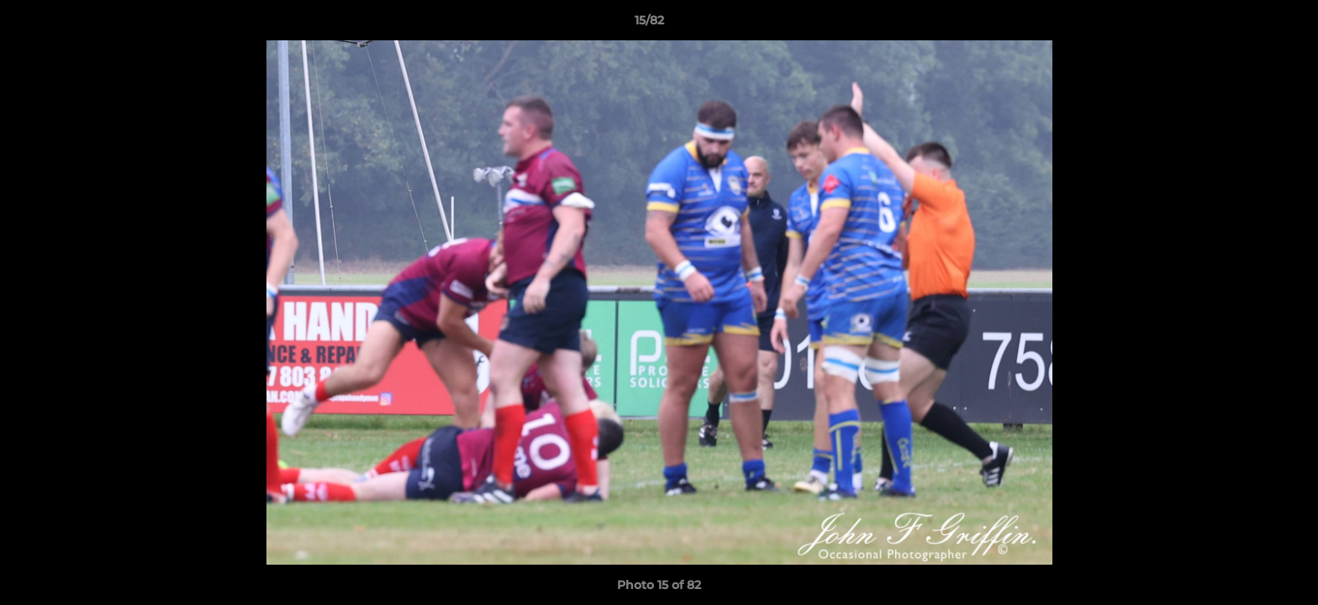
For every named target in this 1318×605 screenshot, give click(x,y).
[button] (1247, 24)
